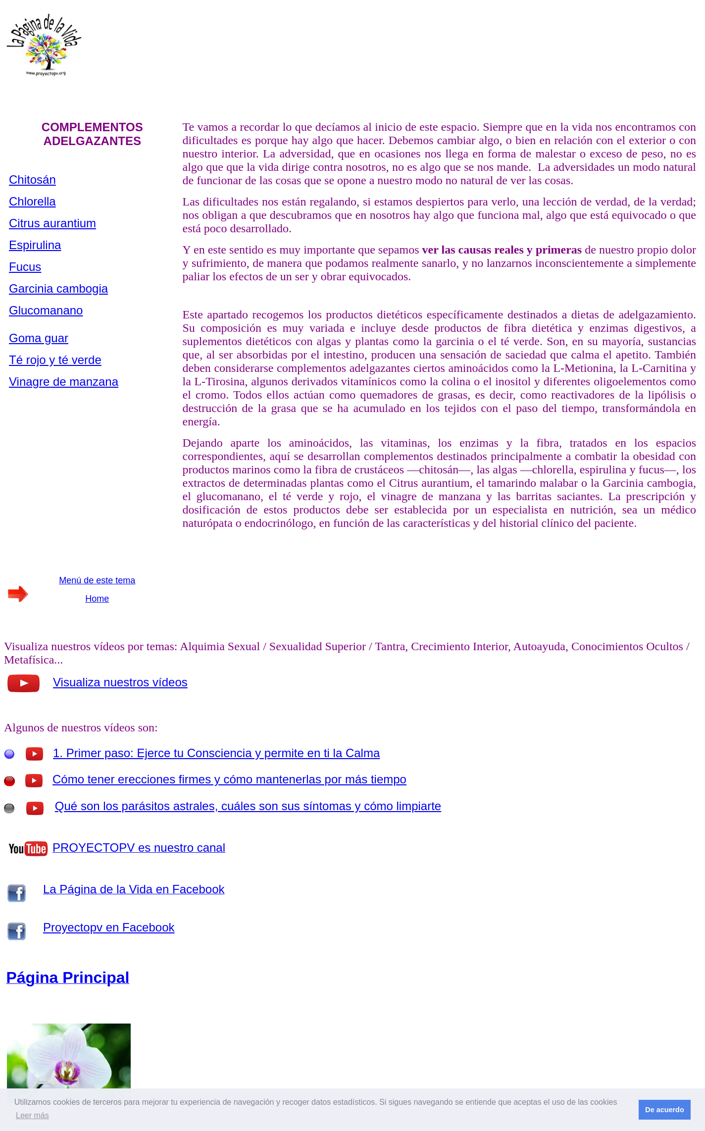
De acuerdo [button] (664, 1110)
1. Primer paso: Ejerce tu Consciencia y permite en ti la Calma (216, 753)
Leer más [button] (32, 1115)
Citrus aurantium (52, 223)
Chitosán (32, 179)
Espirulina (35, 245)
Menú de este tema (97, 580)
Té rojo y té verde (55, 359)
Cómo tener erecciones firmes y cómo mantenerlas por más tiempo (229, 779)
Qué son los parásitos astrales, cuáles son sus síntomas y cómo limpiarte (248, 806)
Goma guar (38, 338)
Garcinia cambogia (58, 288)
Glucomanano (46, 310)
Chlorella (32, 201)
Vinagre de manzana (63, 381)
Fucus (25, 266)
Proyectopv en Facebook (109, 927)
